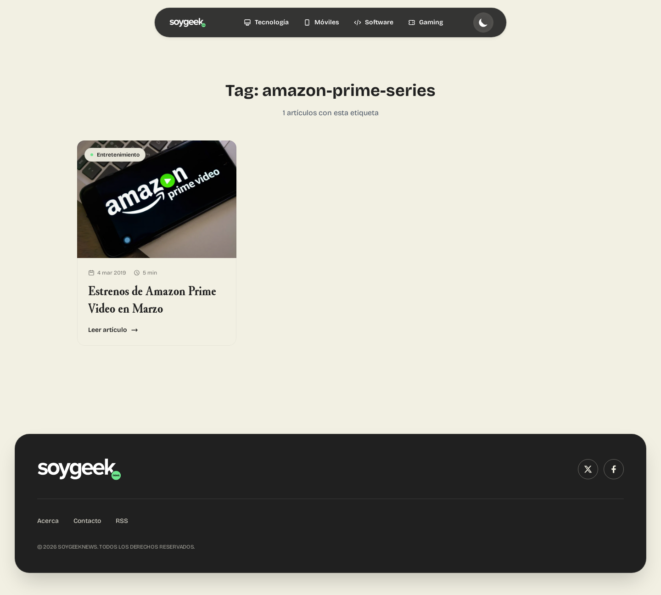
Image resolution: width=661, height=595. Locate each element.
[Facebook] (614, 469)
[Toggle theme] (483, 22)
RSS (122, 521)
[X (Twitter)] (588, 469)
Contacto (87, 521)
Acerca (48, 521)
